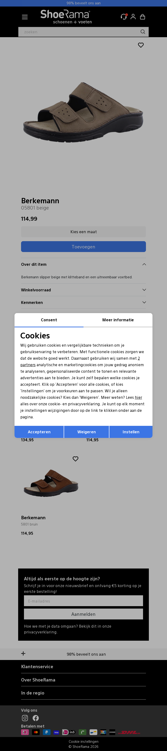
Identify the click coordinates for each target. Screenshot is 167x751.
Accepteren (39, 432)
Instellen (131, 432)
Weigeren (86, 432)
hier (140, 397)
